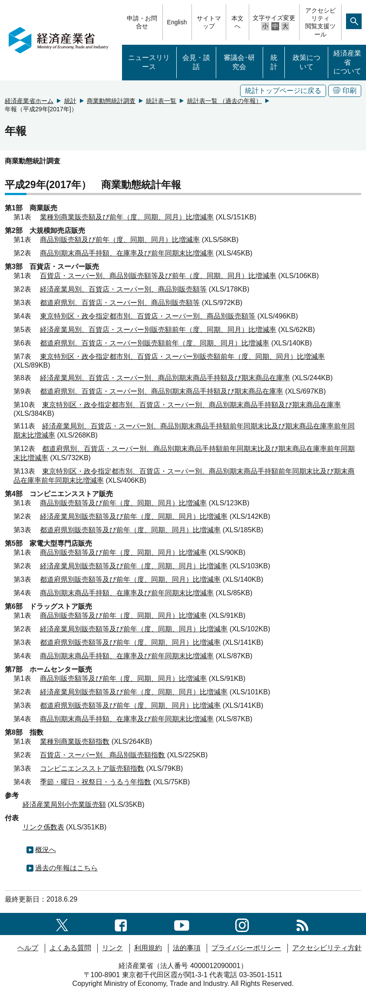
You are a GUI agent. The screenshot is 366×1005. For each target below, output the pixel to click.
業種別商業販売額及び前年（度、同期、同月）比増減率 (127, 217)
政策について (306, 62)
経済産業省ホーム (29, 100)
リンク (112, 948)
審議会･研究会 (239, 62)
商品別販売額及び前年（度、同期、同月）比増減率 (120, 239)
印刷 (344, 90)
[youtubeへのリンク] (181, 923)
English (177, 22)
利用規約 (148, 948)
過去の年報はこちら (66, 868)
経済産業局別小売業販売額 (64, 804)
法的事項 (187, 948)
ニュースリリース (149, 62)
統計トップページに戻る (283, 90)
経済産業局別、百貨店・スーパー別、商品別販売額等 (123, 289)
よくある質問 (70, 948)
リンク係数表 (43, 827)
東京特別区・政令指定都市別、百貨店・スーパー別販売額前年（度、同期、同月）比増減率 (182, 356)
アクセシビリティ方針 (327, 948)
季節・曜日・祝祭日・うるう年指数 (95, 782)
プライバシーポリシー (246, 948)
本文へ (237, 22)
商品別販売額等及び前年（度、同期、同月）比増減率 (123, 503)
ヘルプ (27, 948)
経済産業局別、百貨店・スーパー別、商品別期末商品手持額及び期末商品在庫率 (165, 377)
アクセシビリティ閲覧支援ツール (320, 22)
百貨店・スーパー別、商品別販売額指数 (102, 755)
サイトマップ (209, 22)
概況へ (45, 849)
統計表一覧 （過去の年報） (224, 100)
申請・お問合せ (142, 22)
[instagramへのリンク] (242, 923)
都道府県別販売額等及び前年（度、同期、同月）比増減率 (130, 530)
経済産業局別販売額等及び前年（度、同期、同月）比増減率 (134, 516)
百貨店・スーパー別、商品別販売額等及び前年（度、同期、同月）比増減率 (158, 275)
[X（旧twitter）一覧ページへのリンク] (62, 923)
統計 (273, 62)
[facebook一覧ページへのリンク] (121, 923)
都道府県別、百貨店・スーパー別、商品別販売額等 (120, 302)
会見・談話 (196, 62)
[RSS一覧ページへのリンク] (302, 923)
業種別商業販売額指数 (74, 741)
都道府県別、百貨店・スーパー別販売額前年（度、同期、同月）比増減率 (154, 343)
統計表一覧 (161, 100)
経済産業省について (347, 62)
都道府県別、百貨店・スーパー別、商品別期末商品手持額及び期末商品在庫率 (161, 391)
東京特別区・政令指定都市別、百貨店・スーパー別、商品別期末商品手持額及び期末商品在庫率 (191, 404)
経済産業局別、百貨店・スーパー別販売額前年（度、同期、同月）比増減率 (158, 329)
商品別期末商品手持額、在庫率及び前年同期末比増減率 (127, 253)
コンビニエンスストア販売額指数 (92, 768)
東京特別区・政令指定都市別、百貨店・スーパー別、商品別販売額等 (147, 316)
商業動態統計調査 (111, 100)
